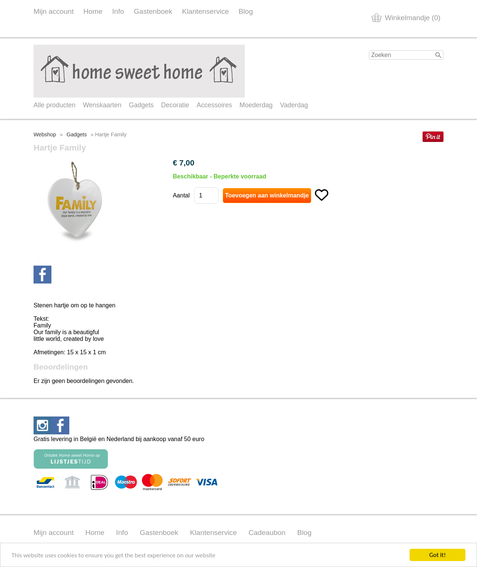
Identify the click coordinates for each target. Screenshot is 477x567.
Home (92, 11)
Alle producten (54, 105)
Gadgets (141, 105)
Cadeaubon (267, 532)
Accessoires (214, 105)
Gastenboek (153, 11)
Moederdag (256, 105)
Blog (245, 11)
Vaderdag (294, 105)
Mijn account (54, 11)
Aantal (181, 195)
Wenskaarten (102, 105)
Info (118, 11)
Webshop (45, 134)
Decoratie (175, 105)
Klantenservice (205, 11)
